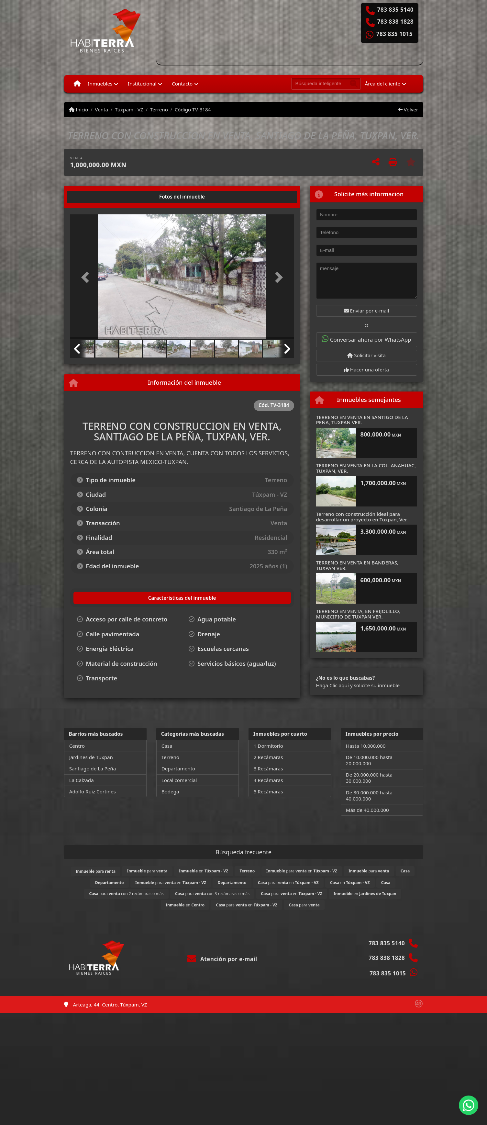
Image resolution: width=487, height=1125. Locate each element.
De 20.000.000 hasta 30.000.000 (369, 777)
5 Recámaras (268, 791)
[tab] (94, 197)
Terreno (159, 109)
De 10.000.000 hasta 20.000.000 (369, 760)
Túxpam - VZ (129, 109)
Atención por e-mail (222, 959)
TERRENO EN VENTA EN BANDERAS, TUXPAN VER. (357, 565)
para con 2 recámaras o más (126, 893)
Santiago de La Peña (92, 768)
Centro (77, 746)
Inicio (78, 109)
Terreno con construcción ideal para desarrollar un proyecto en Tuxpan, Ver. (362, 517)
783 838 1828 (395, 21)
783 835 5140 (395, 9)
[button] (87, 277)
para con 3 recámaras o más (212, 893)
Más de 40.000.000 (367, 810)
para (96, 871)
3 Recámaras (268, 768)
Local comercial (179, 780)
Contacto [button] (182, 83)
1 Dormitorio (268, 746)
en (203, 871)
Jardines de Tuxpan (91, 757)
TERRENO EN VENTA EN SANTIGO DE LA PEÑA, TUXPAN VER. (362, 420)
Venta (101, 109)
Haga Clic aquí (332, 685)
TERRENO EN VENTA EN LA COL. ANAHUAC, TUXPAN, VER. (366, 468)
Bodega (170, 791)
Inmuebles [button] (100, 83)
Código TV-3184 (193, 109)
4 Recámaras (268, 780)
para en (301, 871)
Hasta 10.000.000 (366, 746)
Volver (408, 109)
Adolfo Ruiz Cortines (92, 791)
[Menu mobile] (77, 83)
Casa (166, 746)
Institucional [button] (142, 83)
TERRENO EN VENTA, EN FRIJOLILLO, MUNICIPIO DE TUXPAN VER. (358, 614)
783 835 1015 (394, 34)
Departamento (178, 768)
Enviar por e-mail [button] (366, 310)
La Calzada (81, 780)
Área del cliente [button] (383, 83)
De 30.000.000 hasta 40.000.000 (369, 795)
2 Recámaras (268, 757)
